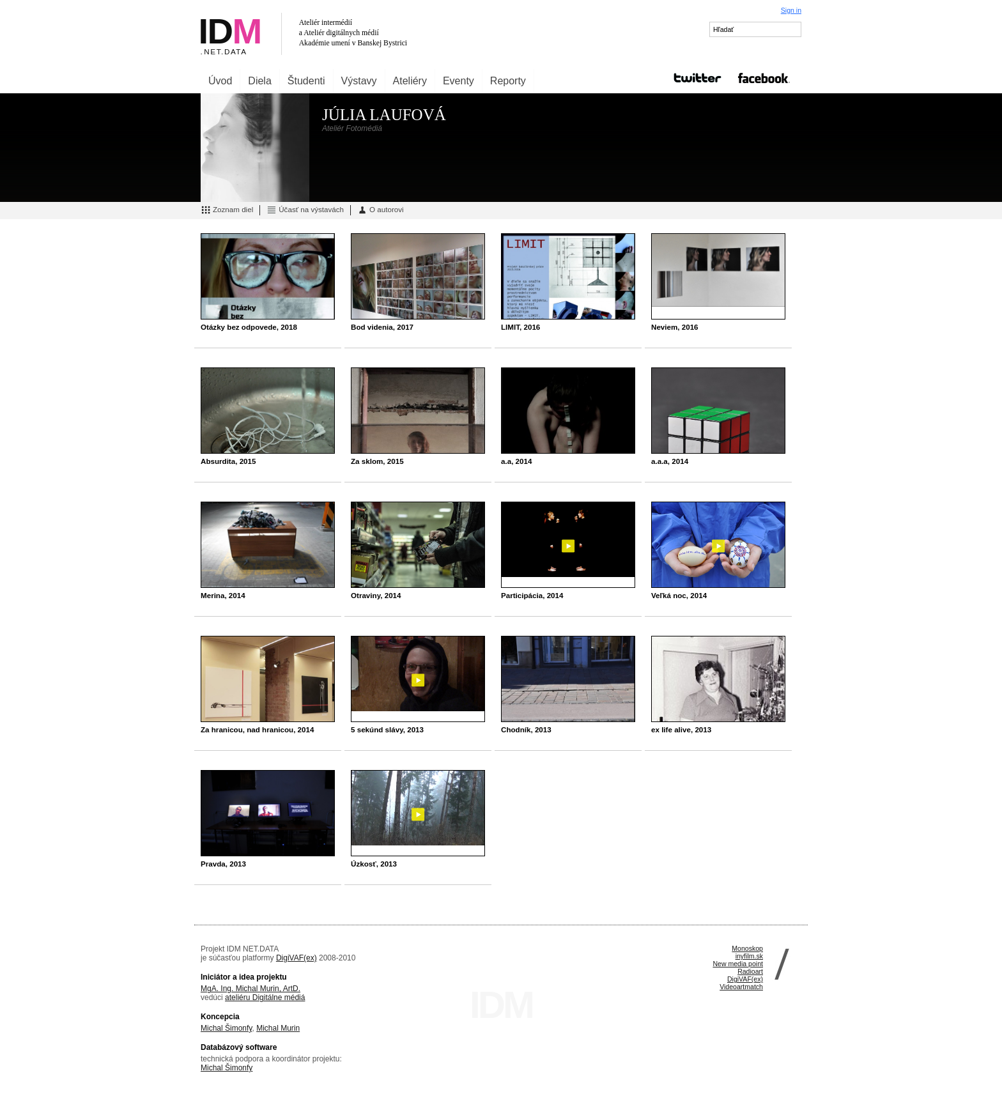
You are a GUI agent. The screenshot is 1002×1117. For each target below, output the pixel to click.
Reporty (508, 80)
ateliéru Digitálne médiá (265, 997)
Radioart (750, 971)
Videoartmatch (741, 986)
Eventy (458, 80)
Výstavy (359, 80)
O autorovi (380, 210)
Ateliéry (410, 80)
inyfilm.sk (749, 956)
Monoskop (747, 948)
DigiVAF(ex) (296, 957)
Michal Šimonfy (226, 1028)
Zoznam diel (227, 210)
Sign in (791, 10)
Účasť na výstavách (305, 210)
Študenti (306, 80)
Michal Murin (278, 1028)
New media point (738, 963)
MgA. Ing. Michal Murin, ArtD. (250, 988)
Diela (259, 80)
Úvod (220, 80)
